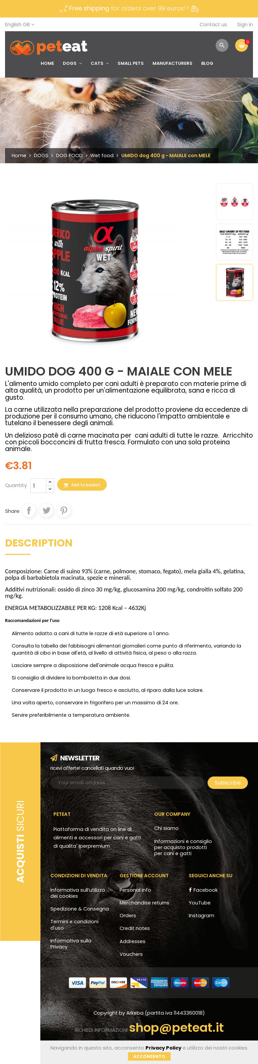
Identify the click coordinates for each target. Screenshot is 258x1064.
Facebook (206, 890)
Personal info (135, 890)
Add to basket (81, 485)
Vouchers (131, 954)
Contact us (213, 24)
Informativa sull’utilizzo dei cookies (77, 893)
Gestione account (144, 875)
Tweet (46, 510)
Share (29, 510)
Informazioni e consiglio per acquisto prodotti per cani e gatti (183, 847)
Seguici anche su (210, 875)
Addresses (132, 941)
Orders (128, 915)
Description (39, 544)
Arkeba (135, 1013)
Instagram (201, 915)
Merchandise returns (144, 902)
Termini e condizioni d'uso (74, 924)
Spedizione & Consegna (79, 908)
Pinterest (64, 510)
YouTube (200, 902)
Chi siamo (166, 828)
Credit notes (135, 928)
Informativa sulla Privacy (70, 943)
